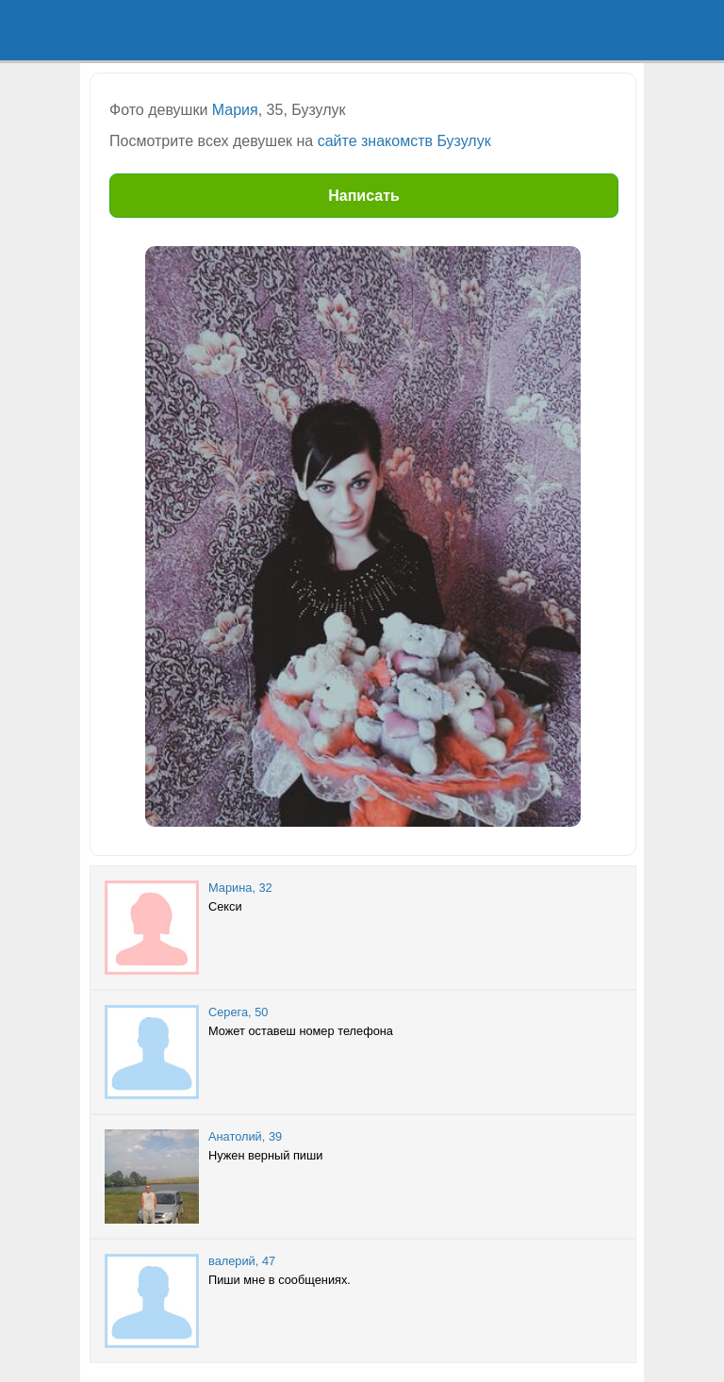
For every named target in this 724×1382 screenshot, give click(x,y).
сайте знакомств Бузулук (404, 141)
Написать (364, 196)
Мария (235, 110)
